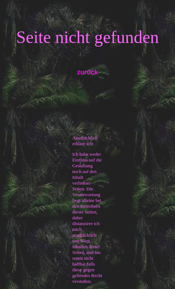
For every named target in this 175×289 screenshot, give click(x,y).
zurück (87, 72)
